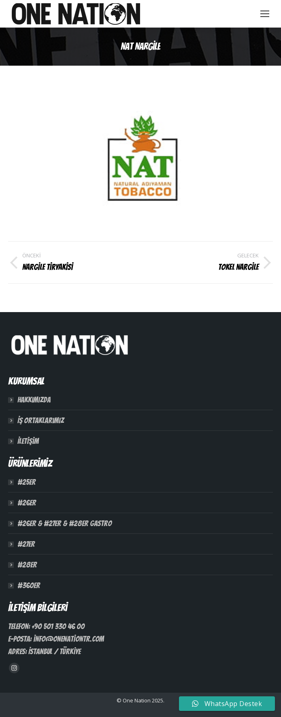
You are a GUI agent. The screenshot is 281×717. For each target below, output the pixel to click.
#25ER (26, 482)
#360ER (28, 585)
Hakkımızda (34, 400)
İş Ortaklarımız (40, 420)
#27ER (26, 544)
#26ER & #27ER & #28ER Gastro (64, 523)
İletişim (28, 441)
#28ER (27, 565)
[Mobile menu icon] (265, 14)
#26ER (26, 503)
